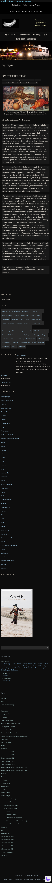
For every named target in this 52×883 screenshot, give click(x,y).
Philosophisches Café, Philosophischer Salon (14, 736)
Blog (7, 34)
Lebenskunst (25, 34)
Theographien (5, 534)
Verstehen (4, 827)
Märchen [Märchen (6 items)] (40, 323)
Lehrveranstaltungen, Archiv (11, 824)
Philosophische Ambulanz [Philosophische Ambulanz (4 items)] (41, 331)
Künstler (3, 450)
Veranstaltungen (5, 792)
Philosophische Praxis (7, 730)
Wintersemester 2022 (7, 846)
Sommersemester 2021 (7, 755)
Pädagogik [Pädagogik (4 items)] (37, 335)
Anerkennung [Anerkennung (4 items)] (6, 311)
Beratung (36, 34)
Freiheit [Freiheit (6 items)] (41, 311)
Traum (3, 542)
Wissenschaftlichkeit (7, 561)
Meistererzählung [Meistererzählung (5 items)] (36, 319)
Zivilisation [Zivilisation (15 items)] (22, 346)
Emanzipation (5, 423)
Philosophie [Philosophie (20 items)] (28, 331)
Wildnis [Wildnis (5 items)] (34, 342)
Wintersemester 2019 (7, 836)
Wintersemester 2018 (10, 808)
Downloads (4, 708)
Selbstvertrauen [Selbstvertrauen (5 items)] (6, 342)
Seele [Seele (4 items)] (11, 338)
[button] (48, 879)
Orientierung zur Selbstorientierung (16, 821)
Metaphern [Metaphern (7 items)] (19, 323)
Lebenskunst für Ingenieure (14, 817)
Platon (3, 492)
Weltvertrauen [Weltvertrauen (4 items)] (25, 342)
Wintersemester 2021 (7, 843)
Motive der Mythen (7, 82)
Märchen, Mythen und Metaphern (11, 723)
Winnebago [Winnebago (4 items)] (41, 342)
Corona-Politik (5, 412)
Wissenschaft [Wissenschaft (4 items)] (5, 346)
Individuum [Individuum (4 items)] (15, 319)
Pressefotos (4, 739)
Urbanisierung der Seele (22, 82)
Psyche (3, 503)
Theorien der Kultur (7, 538)
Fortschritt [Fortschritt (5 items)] (34, 311)
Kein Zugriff (4, 714)
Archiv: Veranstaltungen (10, 799)
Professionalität (6, 500)
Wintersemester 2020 (7, 839)
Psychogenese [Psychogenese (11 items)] (28, 335)
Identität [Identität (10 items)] (38, 315)
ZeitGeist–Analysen (7, 852)
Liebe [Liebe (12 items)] (27, 319)
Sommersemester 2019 (11, 805)
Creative (3, 416)
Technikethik (5, 530)
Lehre (3, 458)
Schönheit (4, 515)
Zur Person (20, 39)
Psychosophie (5, 507)
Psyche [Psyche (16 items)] (20, 335)
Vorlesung (30, 82)
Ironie (3, 442)
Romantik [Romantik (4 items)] (5, 338)
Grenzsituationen (11, 814)
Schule (3, 522)
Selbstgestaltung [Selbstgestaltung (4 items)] (30, 338)
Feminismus (5, 431)
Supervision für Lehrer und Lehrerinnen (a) (14, 767)
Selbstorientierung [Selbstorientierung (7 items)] (43, 338)
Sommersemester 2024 (7, 764)
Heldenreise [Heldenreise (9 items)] (24, 315)
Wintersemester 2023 (7, 849)
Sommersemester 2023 (7, 761)
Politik (3, 496)
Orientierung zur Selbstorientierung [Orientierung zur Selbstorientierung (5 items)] (12, 331)
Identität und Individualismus (27, 80)
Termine (14, 34)
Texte (45, 34)
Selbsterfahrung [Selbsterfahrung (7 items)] (19, 338)
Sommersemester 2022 (7, 758)
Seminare (4, 748)
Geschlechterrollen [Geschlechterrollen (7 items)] (7, 315)
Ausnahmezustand (7, 400)
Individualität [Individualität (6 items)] (5, 319)
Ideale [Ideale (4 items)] (32, 315)
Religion (14, 82)
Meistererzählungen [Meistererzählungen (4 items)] (8, 323)
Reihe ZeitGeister (6, 742)
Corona (3, 404)
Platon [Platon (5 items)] (4, 335)
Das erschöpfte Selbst (14, 76)
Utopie (3, 549)
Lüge (2, 469)
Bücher (5, 780)
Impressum (31, 39)
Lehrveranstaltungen (7, 720)
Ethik (2, 427)
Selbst (3, 745)
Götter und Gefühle (7, 435)
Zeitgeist (35, 82)
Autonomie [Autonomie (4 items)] (25, 311)
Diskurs (3, 419)
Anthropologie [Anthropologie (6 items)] (16, 311)
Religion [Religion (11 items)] (44, 335)
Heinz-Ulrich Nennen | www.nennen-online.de (15, 1)
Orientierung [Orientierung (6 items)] (13, 327)
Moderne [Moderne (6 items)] (27, 323)
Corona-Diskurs (6, 408)
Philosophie (5, 488)
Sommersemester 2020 (7, 752)
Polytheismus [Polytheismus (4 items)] (12, 335)
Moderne (4, 477)
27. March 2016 (7, 80)
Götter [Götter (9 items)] (17, 315)
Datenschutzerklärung (7, 705)
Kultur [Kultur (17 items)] (22, 319)
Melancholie (37, 80)
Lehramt (3, 454)
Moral (3, 481)
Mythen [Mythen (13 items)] (34, 323)
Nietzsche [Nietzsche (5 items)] (5, 327)
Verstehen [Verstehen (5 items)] (16, 342)
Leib (2, 461)
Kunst (3, 446)
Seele (3, 526)
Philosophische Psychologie (9, 733)
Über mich (4, 789)
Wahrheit (4, 557)
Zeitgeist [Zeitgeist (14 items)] (14, 346)
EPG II (8, 811)
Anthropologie (17, 80)
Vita (2, 830)
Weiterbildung (5, 833)
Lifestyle (3, 465)
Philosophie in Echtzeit (8, 727)
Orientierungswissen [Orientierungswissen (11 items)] (25, 327)
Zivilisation (4, 568)
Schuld (3, 519)
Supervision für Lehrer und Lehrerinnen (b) (14, 770)
